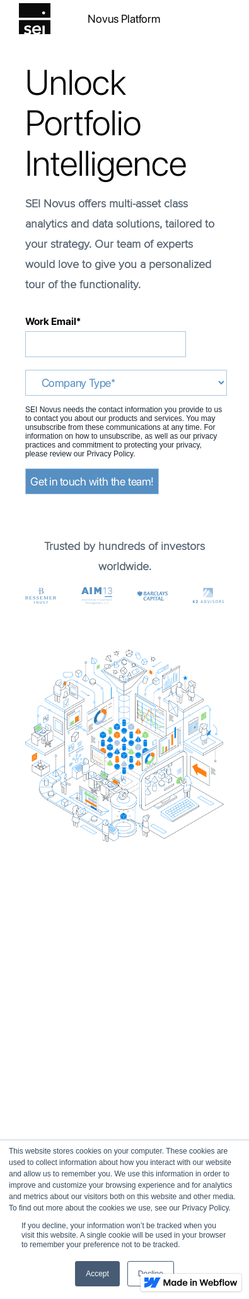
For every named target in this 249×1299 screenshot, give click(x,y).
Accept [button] (97, 1273)
